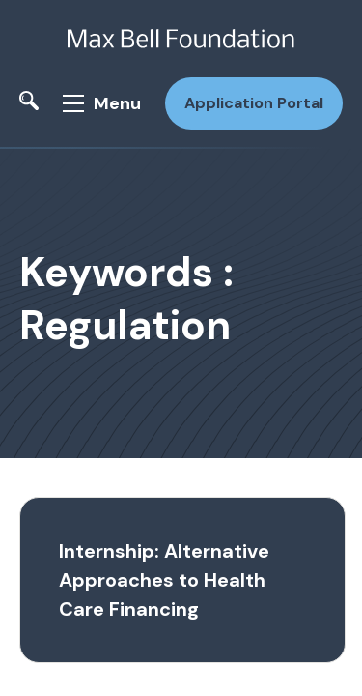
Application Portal (253, 103)
